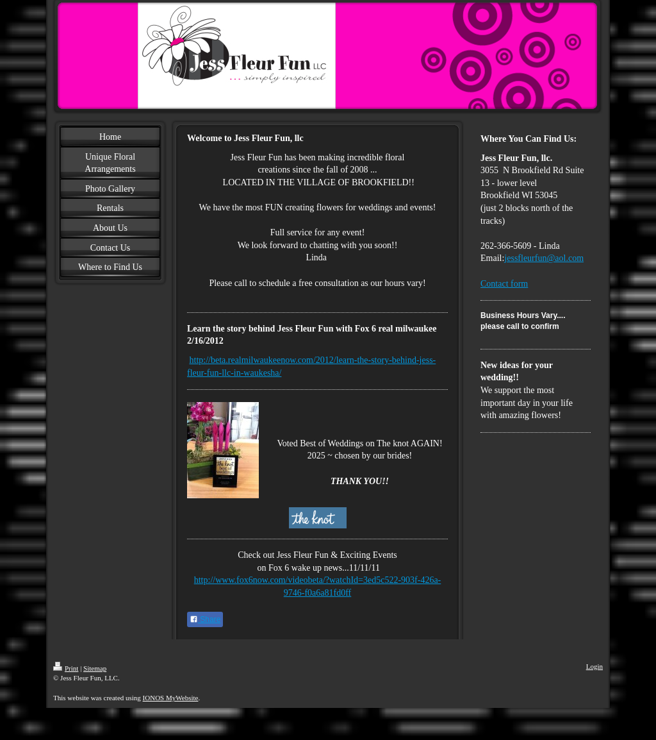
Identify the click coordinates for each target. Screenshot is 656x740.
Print (65, 668)
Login (594, 666)
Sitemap (94, 668)
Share (205, 619)
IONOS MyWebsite (171, 698)
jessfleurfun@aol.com (544, 258)
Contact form (504, 284)
